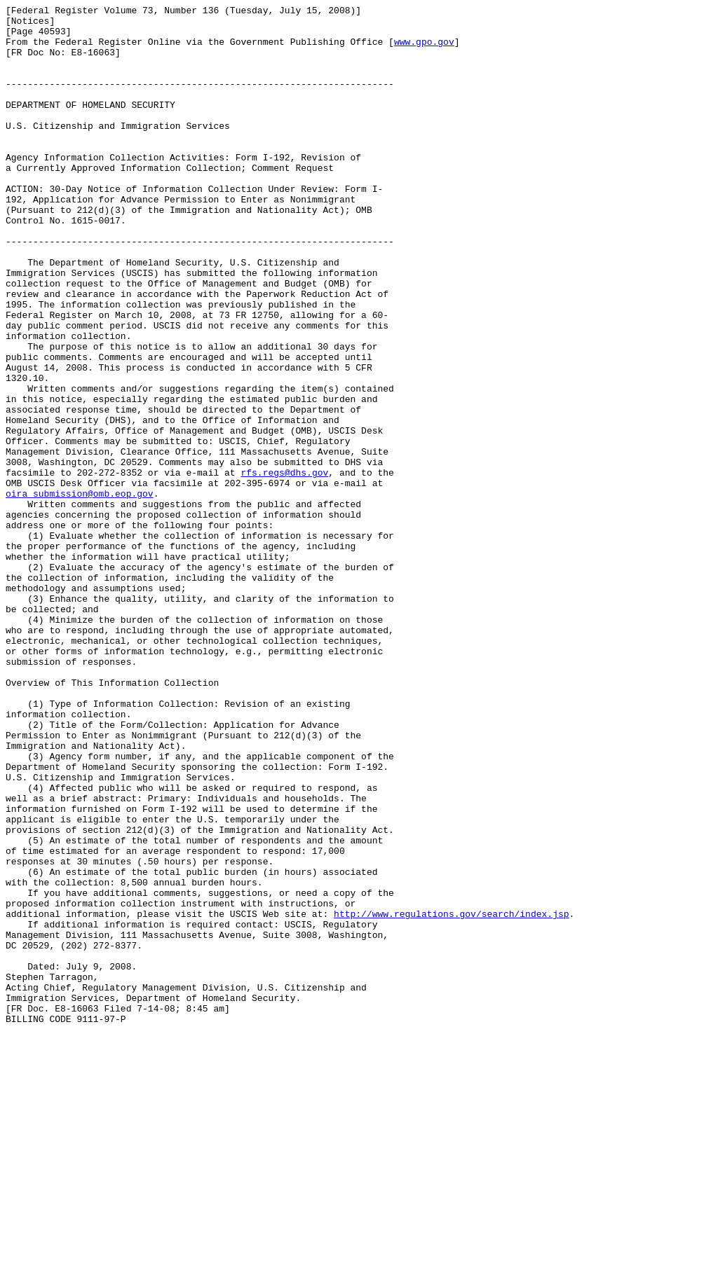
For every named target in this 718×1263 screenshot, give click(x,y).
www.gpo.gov (424, 49)
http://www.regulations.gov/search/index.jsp (451, 1096)
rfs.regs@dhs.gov (284, 566)
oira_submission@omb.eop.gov (80, 592)
